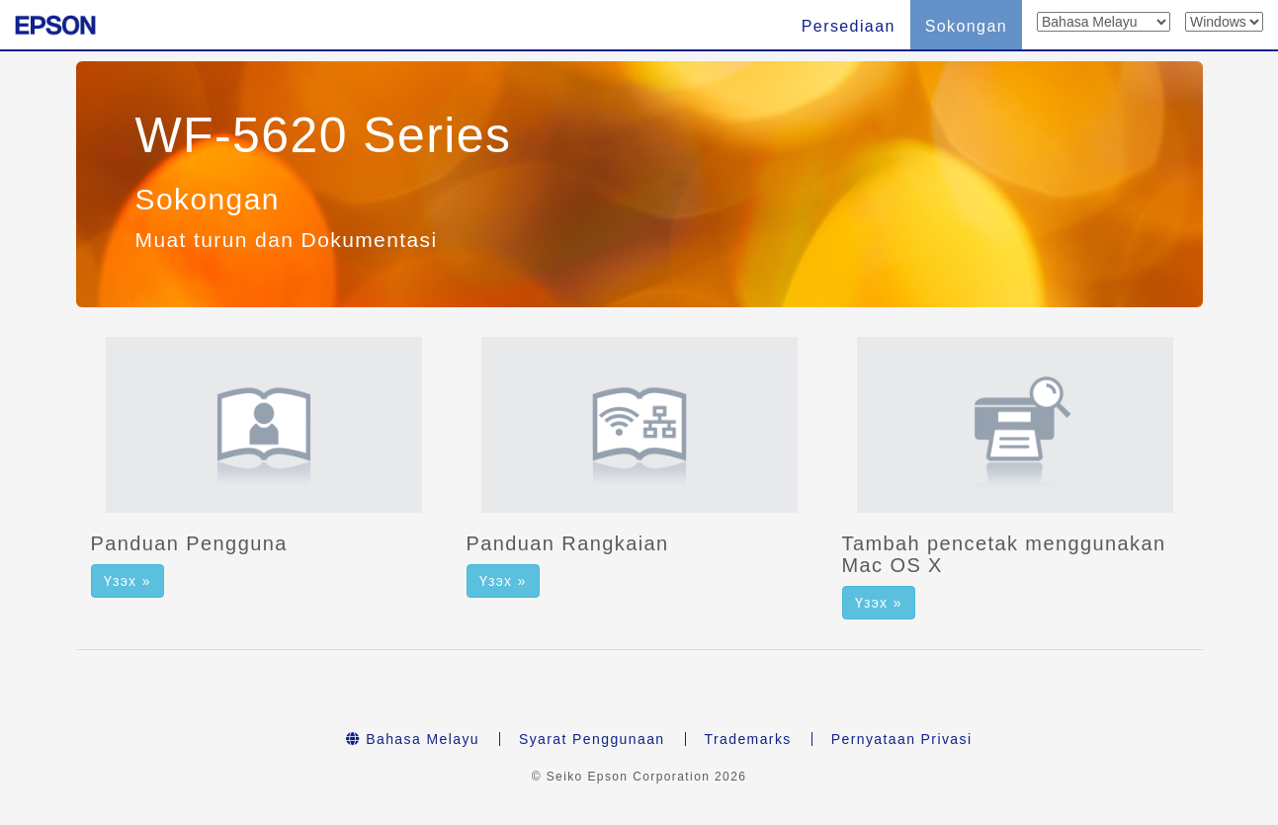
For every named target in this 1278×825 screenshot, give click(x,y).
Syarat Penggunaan (592, 739)
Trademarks (748, 739)
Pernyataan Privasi (902, 739)
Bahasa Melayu (412, 739)
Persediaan (848, 26)
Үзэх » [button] (127, 581)
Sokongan (966, 26)
